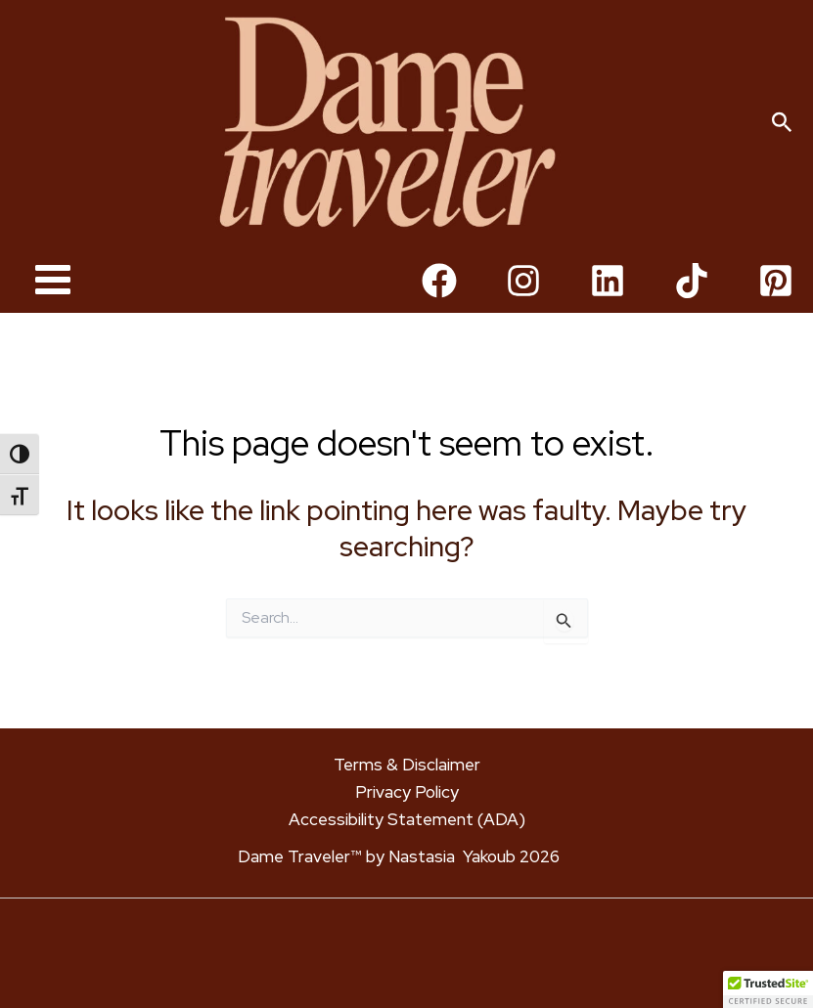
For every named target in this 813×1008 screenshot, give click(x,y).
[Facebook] (439, 305)
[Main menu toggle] (53, 304)
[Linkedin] (607, 305)
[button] (782, 135)
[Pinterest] (775, 305)
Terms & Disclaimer (407, 764)
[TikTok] (691, 305)
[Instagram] (523, 305)
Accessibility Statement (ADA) (407, 819)
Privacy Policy (407, 792)
